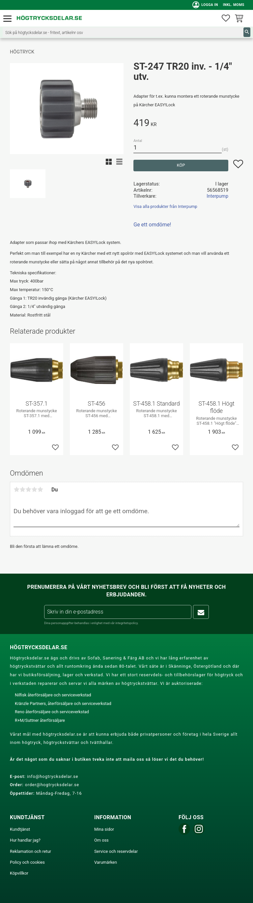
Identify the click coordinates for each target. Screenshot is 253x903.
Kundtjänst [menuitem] (20, 829)
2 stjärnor (22, 489)
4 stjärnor (34, 489)
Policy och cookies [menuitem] (27, 862)
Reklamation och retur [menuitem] (30, 851)
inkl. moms (232, 5)
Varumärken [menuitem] (105, 862)
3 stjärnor (28, 489)
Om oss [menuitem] (101, 840)
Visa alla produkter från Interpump (165, 206)
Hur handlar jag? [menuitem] (25, 840)
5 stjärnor (40, 489)
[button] (9, 19)
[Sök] (246, 32)
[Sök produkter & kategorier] (123, 32)
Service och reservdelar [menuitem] (116, 851)
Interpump (217, 196)
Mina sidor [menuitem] (104, 829)
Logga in (204, 5)
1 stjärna (16, 489)
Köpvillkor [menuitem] (19, 873)
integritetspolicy (126, 623)
